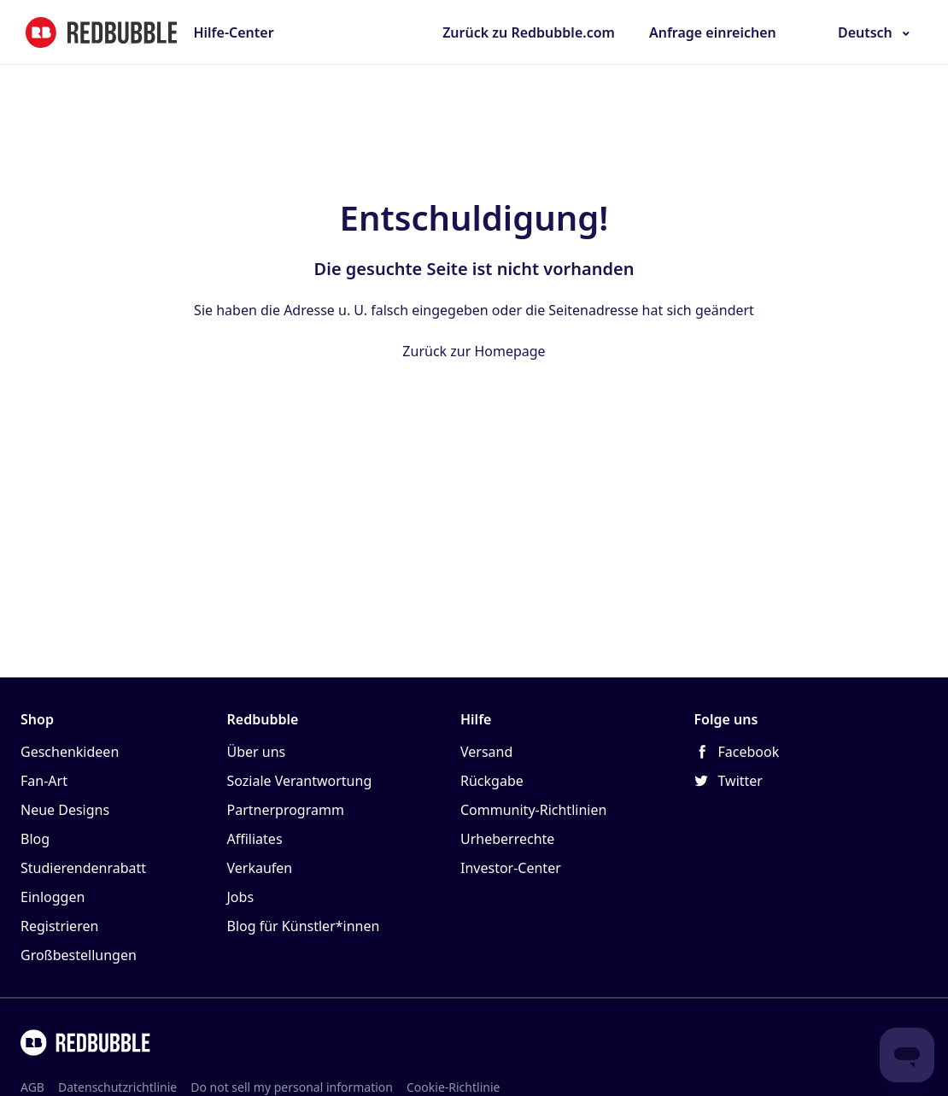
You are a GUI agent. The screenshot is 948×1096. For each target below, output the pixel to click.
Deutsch (865, 32)
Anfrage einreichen (712, 32)
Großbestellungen (78, 955)
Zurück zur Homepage (473, 351)
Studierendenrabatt (83, 868)
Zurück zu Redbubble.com (528, 32)
